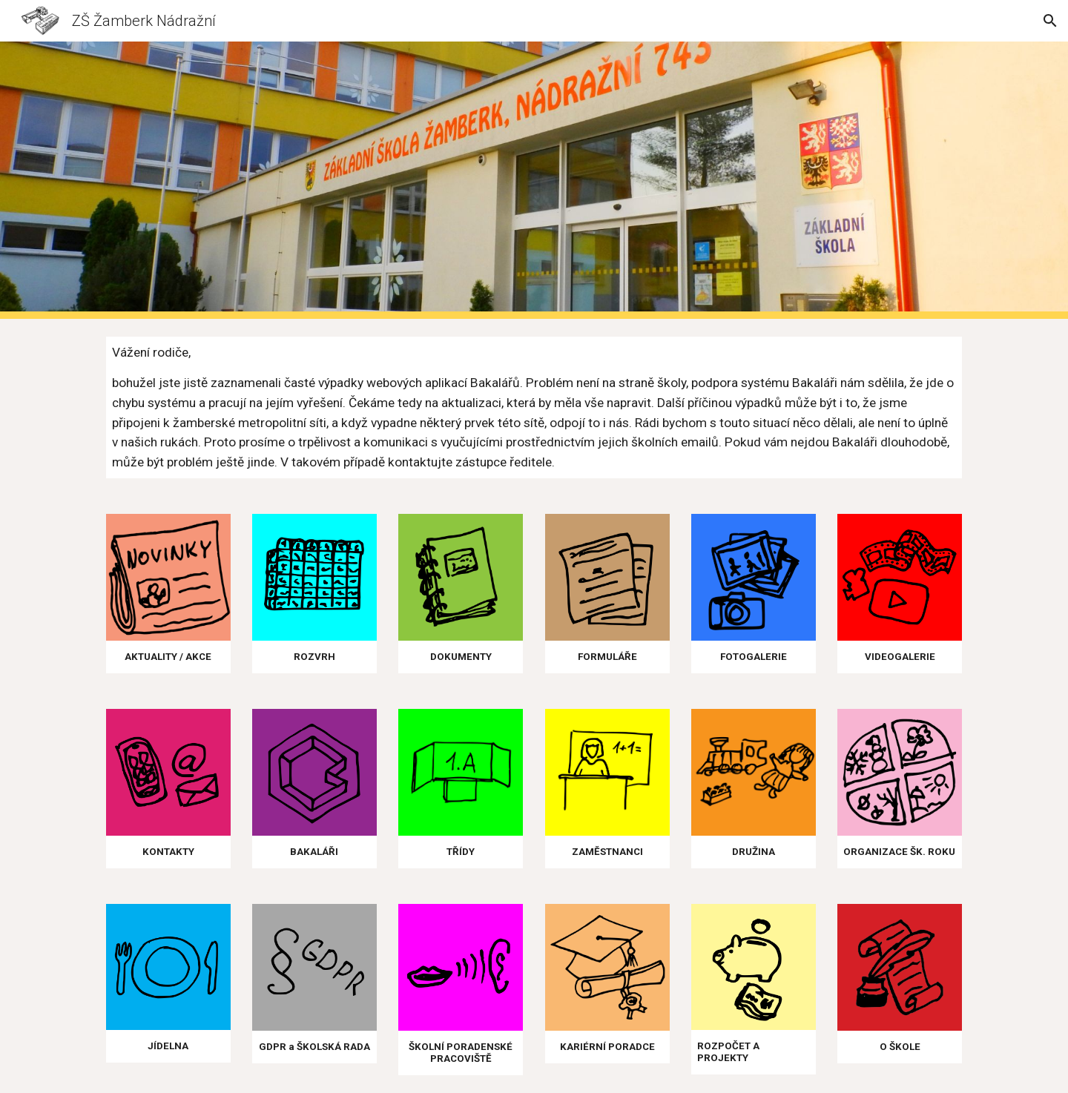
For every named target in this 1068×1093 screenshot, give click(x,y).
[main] (534, 407)
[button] (1050, 21)
